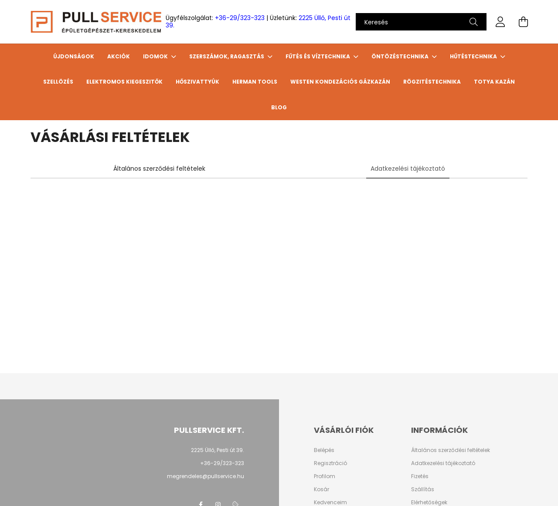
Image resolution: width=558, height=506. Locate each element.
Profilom (324, 476)
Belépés (324, 450)
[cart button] (523, 21)
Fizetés (420, 476)
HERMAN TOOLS (254, 81)
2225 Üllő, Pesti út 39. (217, 450)
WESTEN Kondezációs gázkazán (340, 81)
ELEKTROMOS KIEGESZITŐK (124, 81)
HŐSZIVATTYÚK (197, 81)
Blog (279, 107)
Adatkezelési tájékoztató (443, 463)
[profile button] (500, 21)
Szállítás (422, 489)
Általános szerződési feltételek (450, 450)
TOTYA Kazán (494, 81)
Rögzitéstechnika (432, 81)
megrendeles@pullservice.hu (205, 476)
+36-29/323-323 (240, 17)
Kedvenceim (330, 502)
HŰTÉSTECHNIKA (474, 56)
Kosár (321, 489)
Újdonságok (73, 56)
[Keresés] (421, 21)
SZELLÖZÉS (58, 81)
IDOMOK (156, 56)
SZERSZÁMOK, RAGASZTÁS (227, 56)
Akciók (118, 56)
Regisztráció (330, 463)
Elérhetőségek (429, 502)
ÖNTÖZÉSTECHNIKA (400, 56)
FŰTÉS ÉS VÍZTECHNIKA (318, 56)
